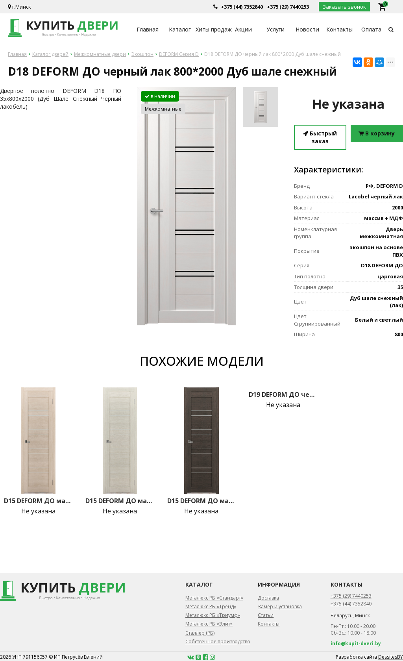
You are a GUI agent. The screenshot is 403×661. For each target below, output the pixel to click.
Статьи (266, 615)
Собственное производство (217, 641)
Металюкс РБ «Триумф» (212, 615)
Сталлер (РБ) (199, 633)
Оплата (371, 29)
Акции (243, 29)
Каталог (180, 29)
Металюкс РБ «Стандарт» (214, 597)
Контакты (339, 29)
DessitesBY (390, 657)
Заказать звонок (344, 6)
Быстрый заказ (320, 137)
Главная (148, 29)
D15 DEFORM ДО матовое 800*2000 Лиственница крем (38, 501)
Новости (307, 29)
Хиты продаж (211, 29)
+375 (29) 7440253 (288, 6)
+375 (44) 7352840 (242, 6)
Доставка (268, 597)
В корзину (377, 133)
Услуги (275, 29)
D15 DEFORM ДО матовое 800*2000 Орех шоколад (201, 501)
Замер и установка (280, 606)
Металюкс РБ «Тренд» (210, 606)
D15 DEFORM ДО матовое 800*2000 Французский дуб (119, 501)
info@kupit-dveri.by (356, 643)
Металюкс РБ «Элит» (209, 623)
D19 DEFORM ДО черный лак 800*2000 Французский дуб (283, 394)
